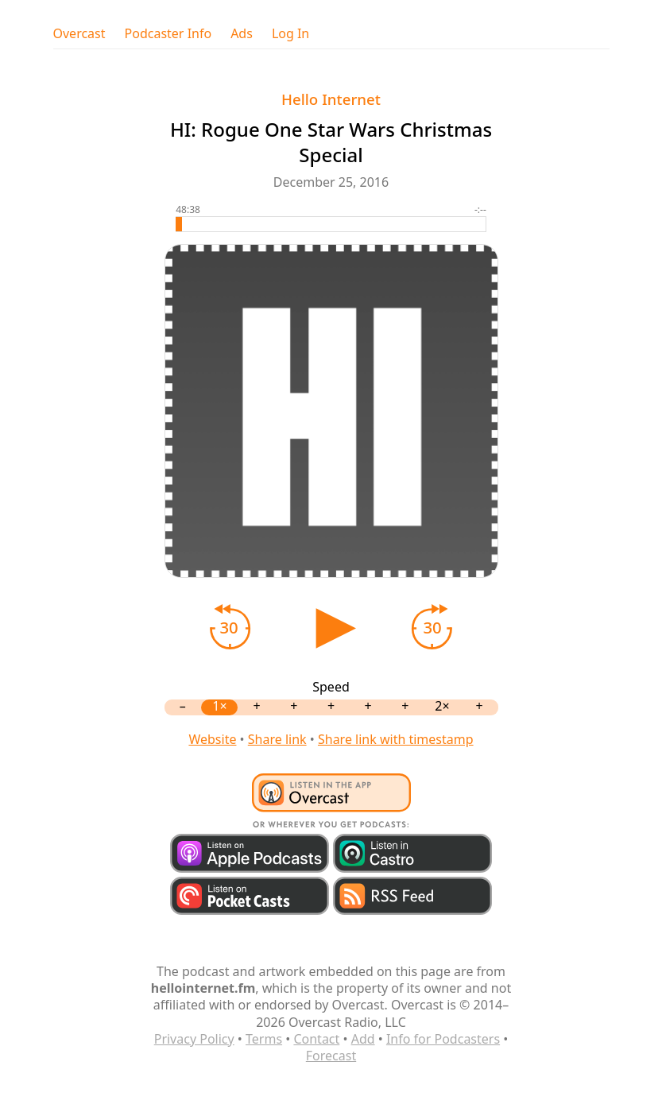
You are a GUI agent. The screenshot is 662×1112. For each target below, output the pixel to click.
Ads (241, 33)
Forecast (331, 1055)
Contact (316, 1039)
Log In (290, 33)
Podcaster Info (168, 33)
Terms (264, 1039)
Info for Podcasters (443, 1039)
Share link (277, 739)
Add (363, 1039)
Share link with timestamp (396, 739)
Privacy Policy (194, 1039)
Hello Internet (331, 99)
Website (212, 739)
